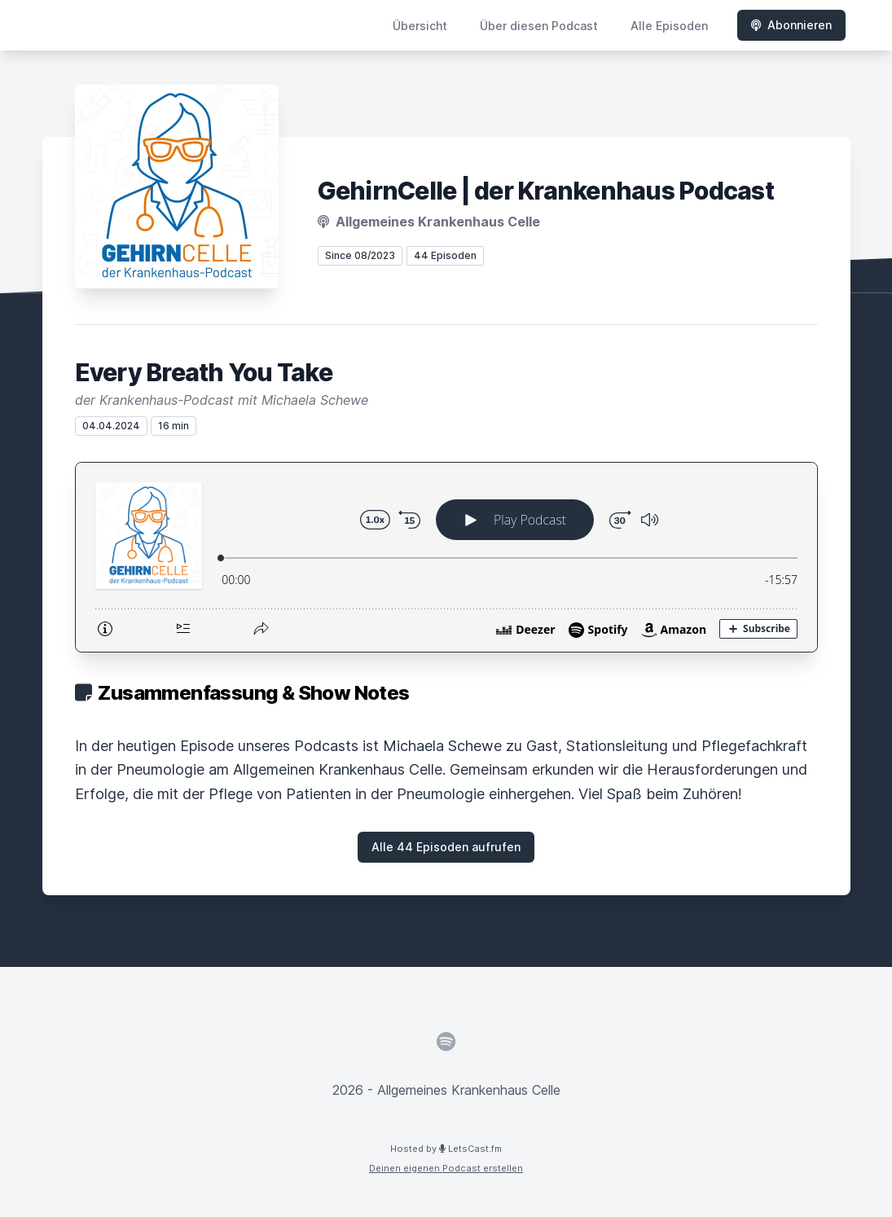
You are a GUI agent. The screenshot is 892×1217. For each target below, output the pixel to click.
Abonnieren (791, 25)
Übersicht (420, 26)
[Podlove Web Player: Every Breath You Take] (446, 557)
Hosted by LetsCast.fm (446, 1148)
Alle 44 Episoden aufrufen (446, 847)
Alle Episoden (669, 26)
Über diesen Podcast (539, 26)
